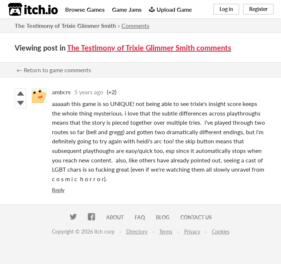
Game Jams (127, 9)
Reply (58, 190)
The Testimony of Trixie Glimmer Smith (65, 25)
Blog (162, 217)
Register (258, 9)
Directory (136, 231)
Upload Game (170, 9)
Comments (135, 25)
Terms (165, 231)
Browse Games (85, 9)
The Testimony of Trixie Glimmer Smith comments (149, 47)
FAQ (140, 217)
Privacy (192, 231)
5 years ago (88, 91)
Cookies (220, 231)
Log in (226, 9)
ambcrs (61, 91)
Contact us (196, 217)
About (115, 217)
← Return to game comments (53, 69)
